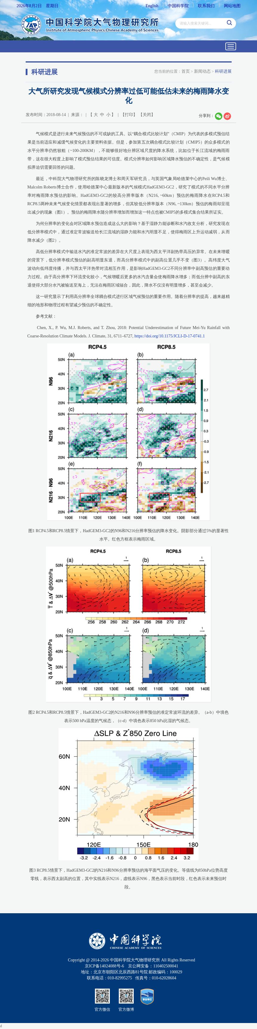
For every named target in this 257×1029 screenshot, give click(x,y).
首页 (185, 71)
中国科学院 (178, 6)
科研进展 (223, 71)
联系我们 (206, 6)
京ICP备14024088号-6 (104, 966)
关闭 (147, 114)
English (152, 6)
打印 (129, 114)
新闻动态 (202, 71)
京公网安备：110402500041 (153, 966)
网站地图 (232, 6)
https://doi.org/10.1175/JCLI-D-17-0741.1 (169, 336)
